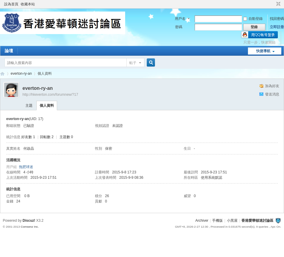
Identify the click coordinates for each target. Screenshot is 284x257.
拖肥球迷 (26, 167)
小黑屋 (232, 220)
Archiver (201, 220)
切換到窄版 (277, 4)
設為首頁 (11, 4)
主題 (29, 105)
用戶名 (180, 19)
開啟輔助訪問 (272, 4)
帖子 (132, 63)
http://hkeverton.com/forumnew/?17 (50, 94)
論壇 (9, 50)
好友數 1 (28, 137)
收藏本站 (28, 4)
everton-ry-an (21, 73)
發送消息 (272, 94)
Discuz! (28, 220)
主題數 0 (66, 137)
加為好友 (272, 86)
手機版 (217, 220)
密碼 (178, 27)
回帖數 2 (47, 137)
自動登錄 (253, 19)
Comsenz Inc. (30, 226)
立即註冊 (277, 27)
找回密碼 (277, 19)
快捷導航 (263, 51)
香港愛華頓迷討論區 (2, 73)
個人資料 (47, 105)
